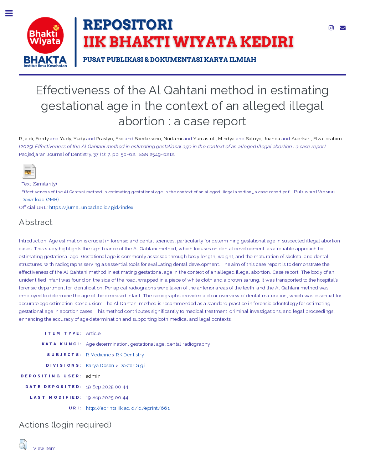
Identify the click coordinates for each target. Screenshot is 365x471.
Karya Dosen (100, 365)
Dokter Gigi (132, 365)
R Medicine (98, 354)
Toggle (13, 13)
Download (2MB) (40, 199)
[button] (23, 444)
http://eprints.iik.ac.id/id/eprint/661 (128, 408)
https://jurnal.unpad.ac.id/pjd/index (91, 207)
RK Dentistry (130, 354)
